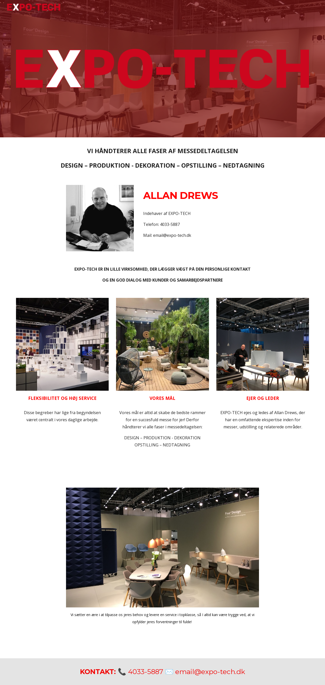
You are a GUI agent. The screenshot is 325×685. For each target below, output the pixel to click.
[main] (162, 158)
